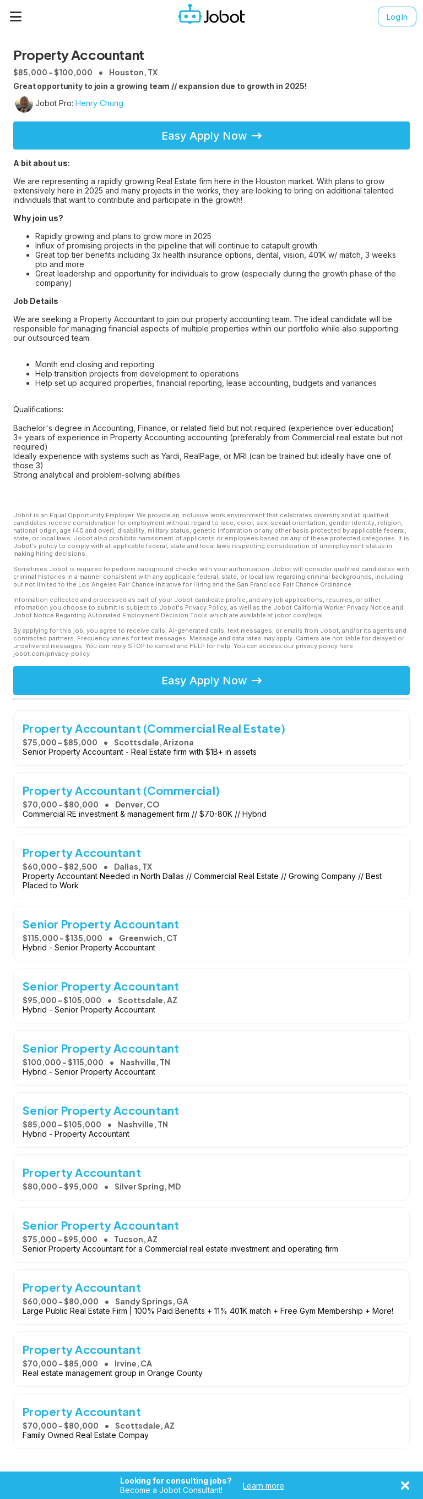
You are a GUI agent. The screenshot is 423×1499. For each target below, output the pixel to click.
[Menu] (16, 16)
